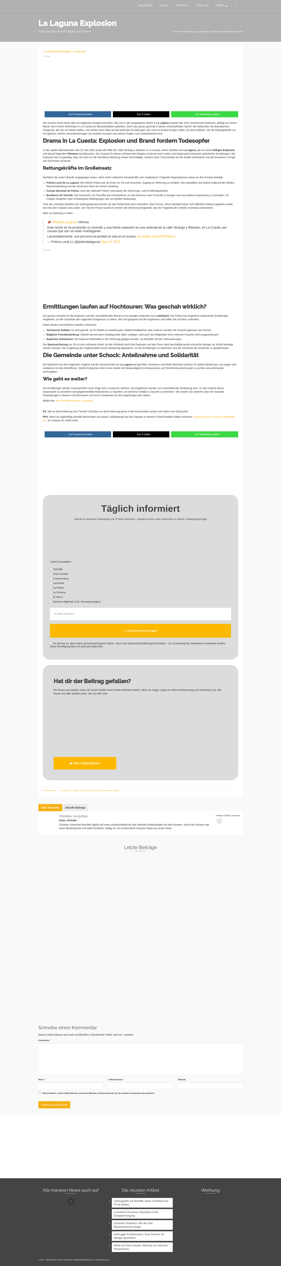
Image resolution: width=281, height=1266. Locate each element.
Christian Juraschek (73, 816)
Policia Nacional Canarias (109, 791)
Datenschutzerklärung (82, 1260)
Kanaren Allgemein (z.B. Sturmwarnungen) (75, 601)
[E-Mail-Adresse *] (140, 614)
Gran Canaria (59, 573)
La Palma (57, 587)
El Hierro (56, 597)
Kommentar (44, 1040)
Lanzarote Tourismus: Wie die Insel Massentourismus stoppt (133, 1225)
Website (182, 1079)
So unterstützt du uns (100, 1260)
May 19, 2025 (110, 242)
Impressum (67, 1260)
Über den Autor (50, 807)
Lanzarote (57, 583)
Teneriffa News (50, 791)
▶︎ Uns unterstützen (85, 763)
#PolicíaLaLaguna (64, 222)
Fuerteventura (59, 578)
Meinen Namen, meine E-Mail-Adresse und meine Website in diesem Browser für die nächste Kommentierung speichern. (98, 1093)
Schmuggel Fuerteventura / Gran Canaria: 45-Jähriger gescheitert (139, 1236)
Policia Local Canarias (89, 791)
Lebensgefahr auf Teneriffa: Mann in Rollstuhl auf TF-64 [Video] (141, 1203)
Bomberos (65, 791)
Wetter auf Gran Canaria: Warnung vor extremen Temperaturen (141, 1247)
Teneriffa (56, 569)
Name (41, 1079)
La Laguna (74, 791)
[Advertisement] (140, 82)
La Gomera (58, 592)
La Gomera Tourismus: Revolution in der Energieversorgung (136, 1214)
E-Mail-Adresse (116, 1079)
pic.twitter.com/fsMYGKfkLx (156, 236)
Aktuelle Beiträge (75, 807)
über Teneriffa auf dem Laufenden (74, 400)
